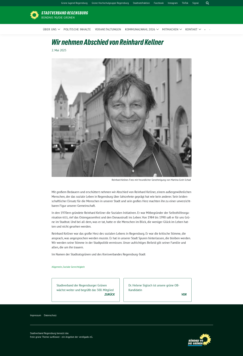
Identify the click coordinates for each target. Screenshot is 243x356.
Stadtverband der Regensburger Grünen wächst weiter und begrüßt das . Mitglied (86, 290)
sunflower (55, 336)
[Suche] (202, 3)
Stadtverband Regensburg (64, 13)
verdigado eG (85, 336)
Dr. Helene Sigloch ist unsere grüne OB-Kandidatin (157, 290)
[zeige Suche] (207, 3)
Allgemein (57, 266)
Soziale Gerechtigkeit (74, 266)
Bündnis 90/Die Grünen (58, 17)
